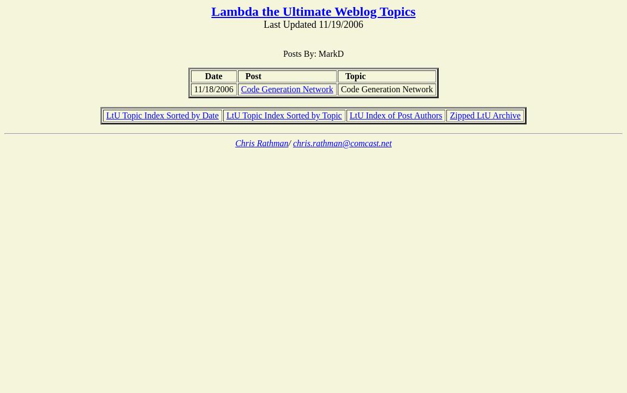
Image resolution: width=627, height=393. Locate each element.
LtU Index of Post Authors (396, 115)
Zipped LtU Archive (485, 115)
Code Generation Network (287, 89)
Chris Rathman (261, 143)
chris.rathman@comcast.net (342, 143)
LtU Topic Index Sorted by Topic (284, 115)
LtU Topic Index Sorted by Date (162, 115)
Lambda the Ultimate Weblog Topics (313, 11)
